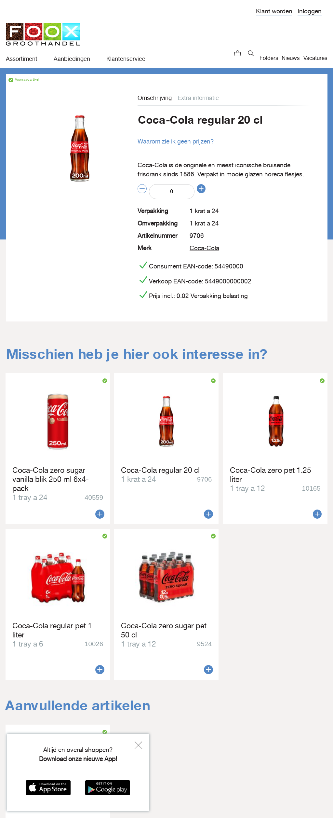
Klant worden (274, 11)
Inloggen (310, 11)
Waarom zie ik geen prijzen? (174, 141)
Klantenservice (125, 58)
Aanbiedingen (72, 58)
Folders (269, 57)
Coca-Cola (204, 247)
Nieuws (291, 57)
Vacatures (315, 57)
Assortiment (21, 58)
